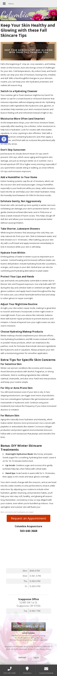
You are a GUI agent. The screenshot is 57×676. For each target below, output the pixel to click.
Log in (36, 657)
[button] (4, 139)
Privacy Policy (45, 649)
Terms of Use (33, 649)
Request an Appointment (28, 518)
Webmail (22, 657)
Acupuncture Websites (14, 646)
